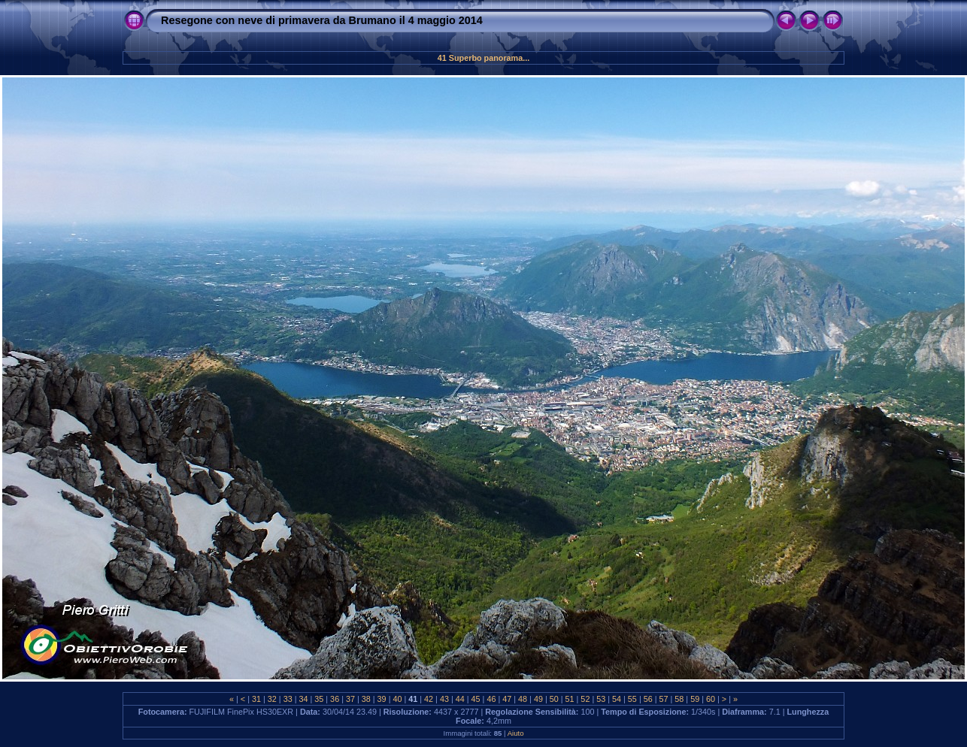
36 (334, 698)
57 (664, 698)
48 (522, 698)
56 (648, 698)
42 (428, 698)
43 (444, 698)
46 (491, 698)
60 (710, 698)
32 (272, 698)
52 (585, 698)
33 (288, 698)
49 (538, 698)
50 (554, 698)
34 (303, 698)
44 (460, 698)
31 (256, 698)
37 (350, 698)
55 (632, 698)
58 (679, 698)
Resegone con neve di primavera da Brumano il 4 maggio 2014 (322, 20)
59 (695, 698)
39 (382, 698)
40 (397, 698)
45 (476, 698)
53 (601, 698)
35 (319, 698)
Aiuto (516, 733)
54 (616, 698)
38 (366, 698)
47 (507, 698)
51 (570, 698)
